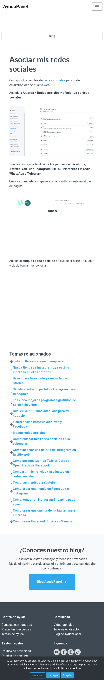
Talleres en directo (66, 629)
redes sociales (54, 80)
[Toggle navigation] (96, 7)
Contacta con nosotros (17, 625)
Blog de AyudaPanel (67, 634)
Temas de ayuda (13, 634)
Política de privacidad (16, 651)
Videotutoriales (64, 625)
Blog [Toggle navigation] (52, 36)
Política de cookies (15, 656)
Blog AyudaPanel (52, 582)
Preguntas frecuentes (16, 629)
